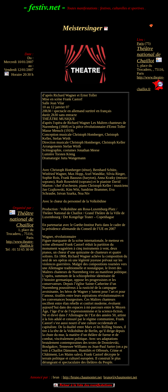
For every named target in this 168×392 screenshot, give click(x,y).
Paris (140, 43)
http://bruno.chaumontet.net (82, 377)
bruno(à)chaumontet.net (120, 377)
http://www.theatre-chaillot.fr (19, 243)
